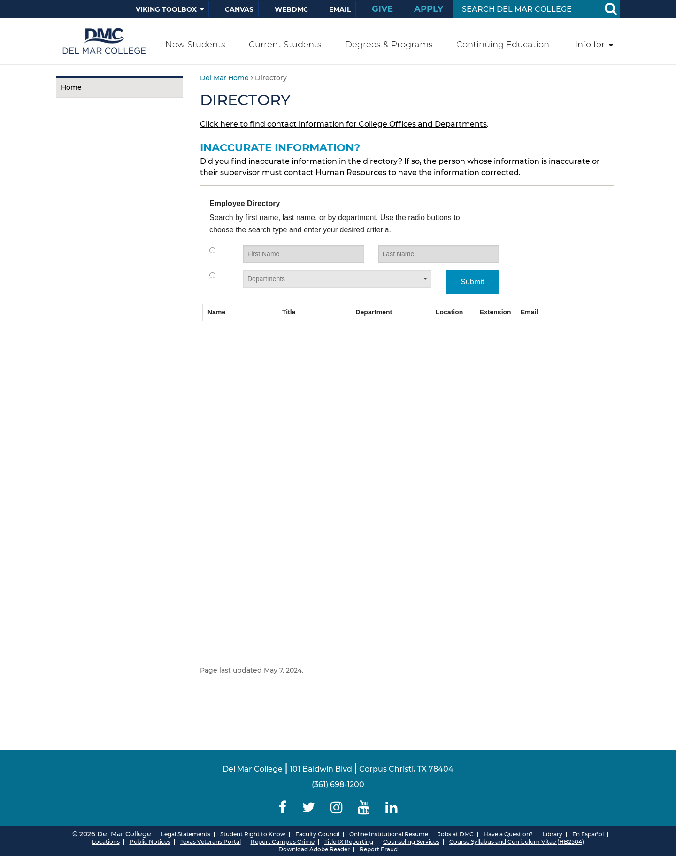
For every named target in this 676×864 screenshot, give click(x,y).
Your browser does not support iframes (405, 420)
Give (382, 9)
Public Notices (150, 841)
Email (340, 9)
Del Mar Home (224, 78)
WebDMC (291, 9)
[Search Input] (525, 9)
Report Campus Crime (283, 841)
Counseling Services (411, 841)
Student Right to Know (252, 834)
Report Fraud (379, 849)
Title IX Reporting (348, 841)
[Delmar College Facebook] (282, 807)
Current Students (285, 44)
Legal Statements (185, 834)
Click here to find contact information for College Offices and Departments (343, 124)
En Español (588, 834)
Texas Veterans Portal (210, 841)
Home (71, 87)
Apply (428, 9)
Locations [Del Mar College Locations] (106, 841)
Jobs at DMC (456, 834)
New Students (195, 44)
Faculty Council (317, 834)
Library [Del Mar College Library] (552, 834)
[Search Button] (610, 9)
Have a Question (507, 834)
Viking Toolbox (166, 9)
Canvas (239, 9)
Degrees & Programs (389, 44)
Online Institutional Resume (388, 834)
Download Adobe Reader (314, 849)
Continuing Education (502, 44)
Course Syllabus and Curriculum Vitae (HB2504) (516, 841)
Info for (590, 44)
